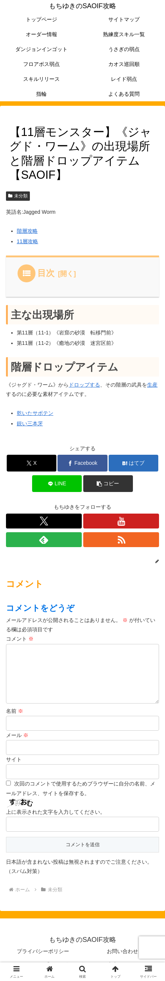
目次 (46, 273)
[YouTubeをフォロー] (121, 521)
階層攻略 (27, 231)
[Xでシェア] (31, 463)
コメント (20, 639)
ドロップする (84, 385)
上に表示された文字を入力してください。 (55, 818)
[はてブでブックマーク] (133, 463)
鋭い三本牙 (30, 423)
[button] (108, 483)
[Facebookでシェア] (82, 463)
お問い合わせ (122, 957)
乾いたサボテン (35, 413)
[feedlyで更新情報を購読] (44, 539)
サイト (14, 765)
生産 (152, 385)
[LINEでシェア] (57, 483)
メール (17, 741)
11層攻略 (27, 241)
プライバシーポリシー (43, 957)
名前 (14, 717)
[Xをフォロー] (44, 521)
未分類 (18, 196)
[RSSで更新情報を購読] (121, 539)
